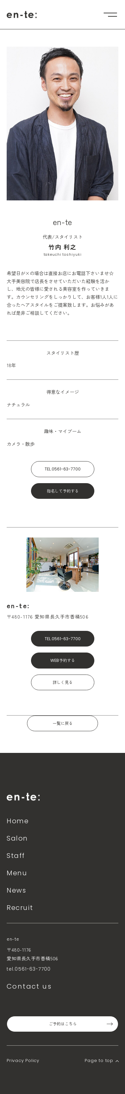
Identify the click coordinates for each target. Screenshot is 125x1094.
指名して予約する (63, 491)
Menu (17, 873)
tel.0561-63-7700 (29, 969)
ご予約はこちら (63, 1024)
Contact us (29, 986)
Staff (16, 855)
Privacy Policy (23, 1060)
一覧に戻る (63, 723)
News (16, 890)
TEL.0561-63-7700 (63, 469)
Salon (17, 838)
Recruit (20, 907)
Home (18, 821)
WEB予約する (62, 660)
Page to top (99, 1060)
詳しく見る (63, 682)
